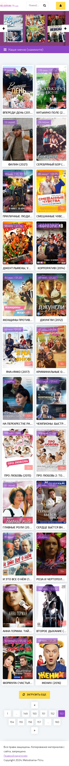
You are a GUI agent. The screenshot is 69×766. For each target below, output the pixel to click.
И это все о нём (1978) (18, 579)
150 (35, 713)
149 (25, 713)
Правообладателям (15, 755)
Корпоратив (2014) (51, 268)
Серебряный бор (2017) (51, 164)
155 (21, 721)
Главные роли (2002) (18, 527)
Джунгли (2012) (51, 320)
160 (57, 721)
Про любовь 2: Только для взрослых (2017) (51, 475)
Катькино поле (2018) (51, 112)
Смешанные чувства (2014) (51, 216)
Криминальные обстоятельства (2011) (51, 371)
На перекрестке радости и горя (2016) (18, 423)
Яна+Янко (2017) (17, 371)
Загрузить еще (34, 694)
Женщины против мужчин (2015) (18, 320)
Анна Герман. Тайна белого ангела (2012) (18, 631)
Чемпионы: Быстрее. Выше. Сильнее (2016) (51, 423)
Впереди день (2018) (18, 112)
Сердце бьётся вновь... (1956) (51, 527)
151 (43, 713)
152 (52, 713)
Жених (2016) (51, 682)
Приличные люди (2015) (18, 216)
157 (39, 721)
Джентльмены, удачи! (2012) (18, 268)
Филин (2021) (17, 164)
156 (30, 721)
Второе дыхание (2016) (51, 631)
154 (12, 721)
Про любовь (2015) (17, 475)
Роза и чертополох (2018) (51, 579)
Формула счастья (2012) (18, 682)
